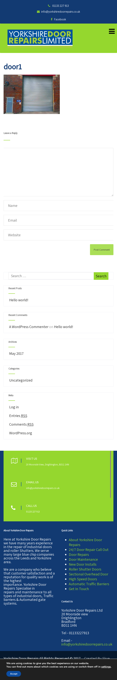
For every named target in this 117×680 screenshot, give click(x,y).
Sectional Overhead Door (88, 574)
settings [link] (106, 667)
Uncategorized (20, 380)
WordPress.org (20, 433)
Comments (21, 424)
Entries (17, 415)
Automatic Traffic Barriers (89, 583)
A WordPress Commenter (28, 326)
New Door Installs (82, 564)
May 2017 (16, 353)
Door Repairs (79, 554)
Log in (13, 407)
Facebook (58, 19)
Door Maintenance (83, 559)
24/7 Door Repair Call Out (89, 549)
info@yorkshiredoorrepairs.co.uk (58, 11)
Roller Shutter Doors (85, 569)
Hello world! (18, 300)
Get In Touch (79, 588)
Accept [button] (13, 673)
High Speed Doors (83, 579)
